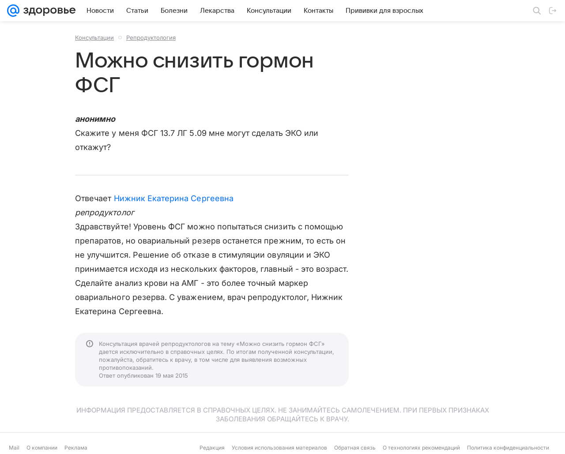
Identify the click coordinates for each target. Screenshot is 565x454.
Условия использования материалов (279, 447)
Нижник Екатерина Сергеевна (174, 198)
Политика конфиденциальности (508, 447)
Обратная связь (355, 447)
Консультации (94, 37)
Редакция (212, 447)
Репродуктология (151, 37)
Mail (14, 447)
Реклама (75, 447)
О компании (41, 447)
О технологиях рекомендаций (421, 447)
